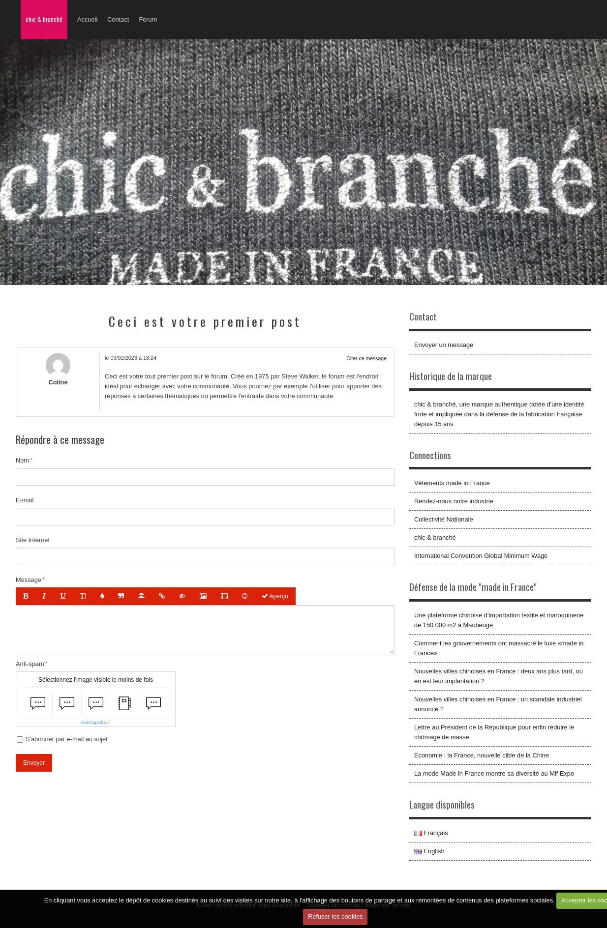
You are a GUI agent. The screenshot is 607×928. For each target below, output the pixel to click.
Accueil (87, 19)
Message (28, 579)
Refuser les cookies (335, 916)
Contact (118, 19)
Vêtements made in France (452, 483)
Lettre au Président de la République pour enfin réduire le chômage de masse (494, 732)
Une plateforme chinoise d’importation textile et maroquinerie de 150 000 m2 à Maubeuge (498, 620)
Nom (22, 460)
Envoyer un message (443, 344)
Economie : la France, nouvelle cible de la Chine (481, 755)
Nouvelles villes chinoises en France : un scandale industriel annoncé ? (498, 704)
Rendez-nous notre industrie (453, 501)
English (429, 851)
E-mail (24, 500)
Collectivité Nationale (443, 519)
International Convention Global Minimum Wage (480, 555)
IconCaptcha (93, 722)
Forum (148, 19)
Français (431, 833)
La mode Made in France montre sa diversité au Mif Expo (494, 773)
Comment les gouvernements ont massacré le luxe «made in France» (498, 648)
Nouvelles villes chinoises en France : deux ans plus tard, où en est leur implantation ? (498, 676)
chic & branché (44, 19)
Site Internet (33, 540)
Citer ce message (366, 358)
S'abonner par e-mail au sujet (62, 739)
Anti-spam (30, 663)
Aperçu (275, 596)
